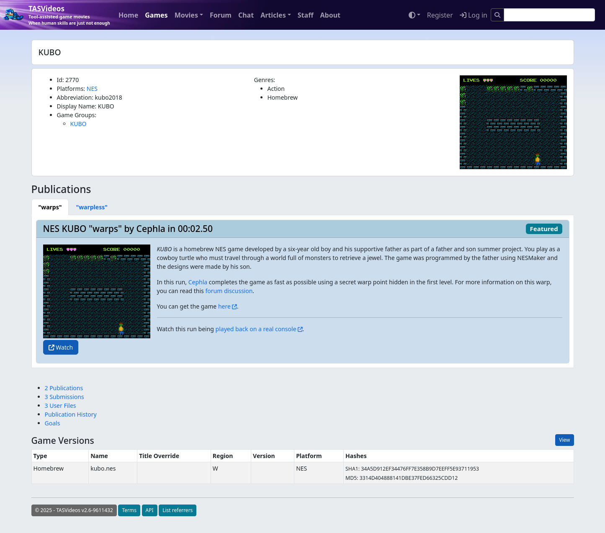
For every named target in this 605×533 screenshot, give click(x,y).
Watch (61, 347)
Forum (221, 15)
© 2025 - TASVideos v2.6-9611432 (74, 510)
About (330, 15)
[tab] (50, 207)
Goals (52, 423)
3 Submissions (64, 397)
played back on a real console (256, 329)
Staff (306, 15)
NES (92, 89)
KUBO (78, 124)
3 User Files (60, 405)
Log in (473, 15)
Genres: (264, 80)
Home (128, 15)
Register (440, 15)
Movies (186, 15)
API (150, 510)
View (564, 439)
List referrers (177, 510)
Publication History (71, 414)
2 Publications (64, 388)
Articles (273, 15)
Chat (246, 15)
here (224, 306)
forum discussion (228, 291)
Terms (129, 510)
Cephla (197, 282)
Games (156, 15)
